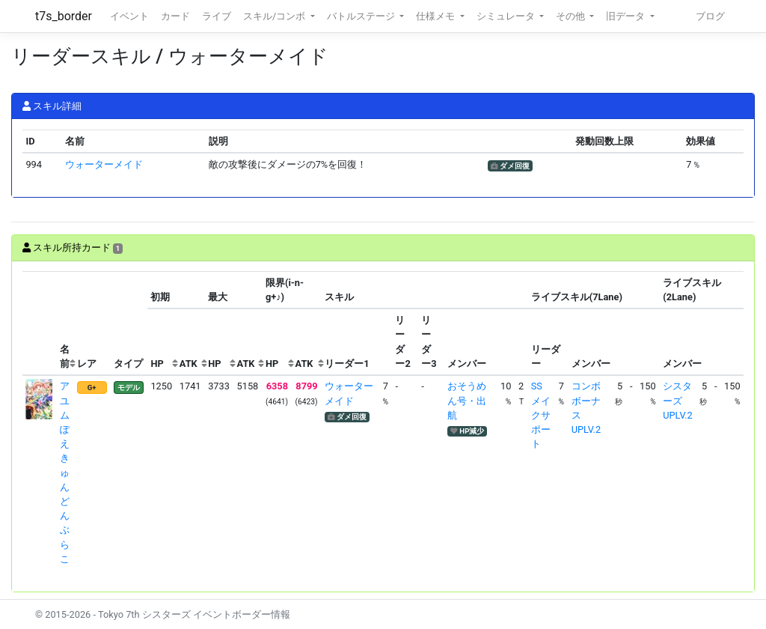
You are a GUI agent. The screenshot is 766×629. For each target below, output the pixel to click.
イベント (129, 16)
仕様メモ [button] (436, 16)
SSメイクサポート (541, 414)
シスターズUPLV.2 (677, 400)
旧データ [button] (626, 16)
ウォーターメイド (104, 164)
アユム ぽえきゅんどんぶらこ (65, 472)
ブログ (710, 16)
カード (175, 16)
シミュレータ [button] (507, 16)
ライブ (216, 16)
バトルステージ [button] (362, 16)
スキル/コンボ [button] (275, 16)
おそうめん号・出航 (466, 400)
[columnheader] (39, 323)
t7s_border (63, 16)
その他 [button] (571, 16)
